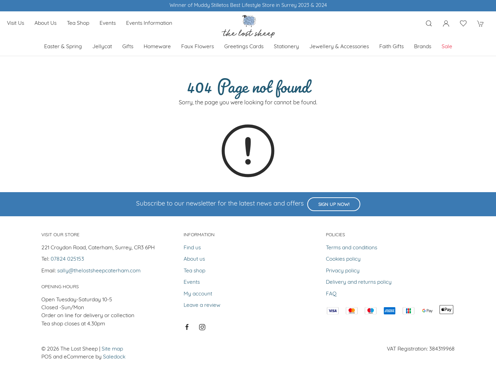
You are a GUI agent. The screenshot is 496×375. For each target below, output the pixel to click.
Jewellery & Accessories (339, 47)
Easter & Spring (63, 47)
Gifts (127, 47)
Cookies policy (343, 259)
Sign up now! (333, 204)
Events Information (149, 23)
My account (198, 294)
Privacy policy (343, 271)
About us (45, 23)
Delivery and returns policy (359, 282)
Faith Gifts (391, 47)
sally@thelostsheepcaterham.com (99, 271)
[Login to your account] (446, 23)
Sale (447, 47)
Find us (192, 248)
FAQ (331, 294)
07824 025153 (67, 259)
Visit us (15, 23)
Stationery (286, 47)
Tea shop (78, 23)
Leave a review (202, 305)
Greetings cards (244, 47)
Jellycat (102, 47)
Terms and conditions (351, 248)
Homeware (157, 47)
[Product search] (428, 23)
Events (108, 23)
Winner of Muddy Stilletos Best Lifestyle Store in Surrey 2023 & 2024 (248, 5)
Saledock (114, 357)
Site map (112, 349)
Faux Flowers (197, 47)
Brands (422, 47)
